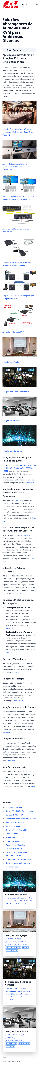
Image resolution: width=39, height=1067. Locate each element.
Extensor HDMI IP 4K (14, 849)
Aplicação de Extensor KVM (19, 318)
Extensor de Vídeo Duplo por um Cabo (21, 818)
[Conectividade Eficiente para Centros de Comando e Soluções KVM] (19, 981)
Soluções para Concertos (19, 438)
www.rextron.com (14, 1062)
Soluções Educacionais (19, 409)
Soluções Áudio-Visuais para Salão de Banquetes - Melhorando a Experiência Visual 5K (19, 118)
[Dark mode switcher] (33, 4)
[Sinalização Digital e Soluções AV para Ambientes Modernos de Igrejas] (19, 933)
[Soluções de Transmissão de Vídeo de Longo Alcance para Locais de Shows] (19, 890)
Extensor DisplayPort (14, 841)
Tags (4, 1057)
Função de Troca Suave (15, 822)
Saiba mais (29, 483)
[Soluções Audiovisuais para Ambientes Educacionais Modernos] (19, 1029)
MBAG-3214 (25, 535)
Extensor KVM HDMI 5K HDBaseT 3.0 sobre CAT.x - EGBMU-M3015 (19, 468)
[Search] (29, 4)
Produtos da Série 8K (14, 807)
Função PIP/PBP (12, 834)
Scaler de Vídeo (12, 867)
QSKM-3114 (16, 500)
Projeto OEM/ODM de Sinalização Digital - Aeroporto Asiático (19, 285)
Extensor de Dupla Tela (15, 837)
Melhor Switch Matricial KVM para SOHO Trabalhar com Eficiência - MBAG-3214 (19, 188)
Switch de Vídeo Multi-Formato (18, 863)
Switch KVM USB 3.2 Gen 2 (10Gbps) (20, 811)
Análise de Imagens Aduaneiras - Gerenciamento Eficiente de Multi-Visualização (19, 155)
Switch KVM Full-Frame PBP (16, 830)
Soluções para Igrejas (19, 350)
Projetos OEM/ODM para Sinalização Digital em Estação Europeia (19, 251)
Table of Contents (14, 50)
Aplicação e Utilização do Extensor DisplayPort (19, 219)
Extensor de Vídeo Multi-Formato (19, 859)
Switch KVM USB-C (13, 826)
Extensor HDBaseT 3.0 (14, 815)
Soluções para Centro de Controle (19, 380)
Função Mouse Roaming (15, 845)
